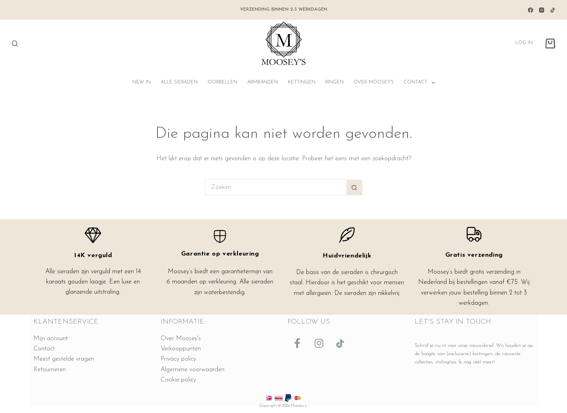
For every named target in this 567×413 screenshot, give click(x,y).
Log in (524, 43)
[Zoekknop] (354, 187)
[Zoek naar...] (275, 187)
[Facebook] (530, 10)
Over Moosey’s (374, 82)
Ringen (334, 82)
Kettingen (301, 82)
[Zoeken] (15, 43)
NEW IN (141, 82)
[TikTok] (552, 10)
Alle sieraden (179, 82)
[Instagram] (541, 10)
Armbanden (262, 82)
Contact (420, 82)
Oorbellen (222, 82)
